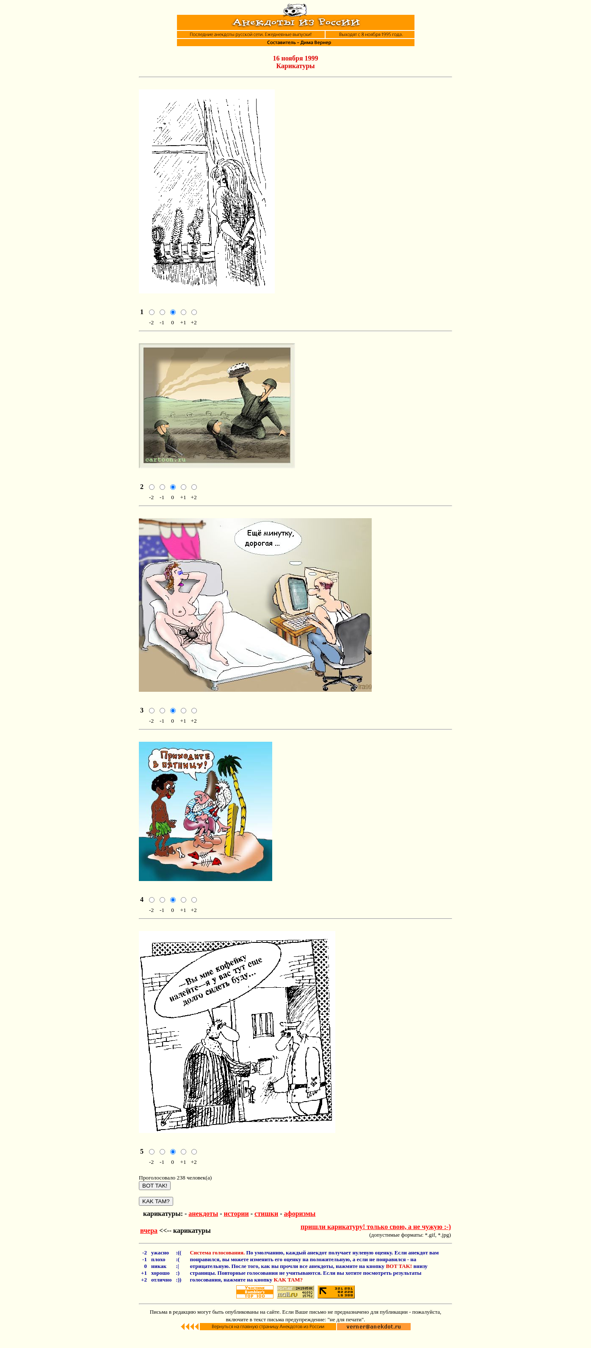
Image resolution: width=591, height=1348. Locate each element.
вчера (148, 1243)
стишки (266, 1226)
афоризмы (300, 1226)
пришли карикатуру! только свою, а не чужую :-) (376, 1239)
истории (236, 1226)
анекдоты (203, 1226)
